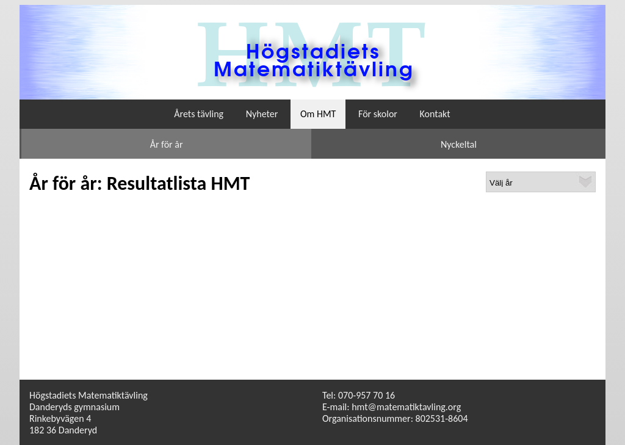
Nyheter (262, 114)
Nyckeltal (459, 144)
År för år (166, 144)
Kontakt (435, 114)
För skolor (377, 114)
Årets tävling (198, 114)
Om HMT (318, 114)
